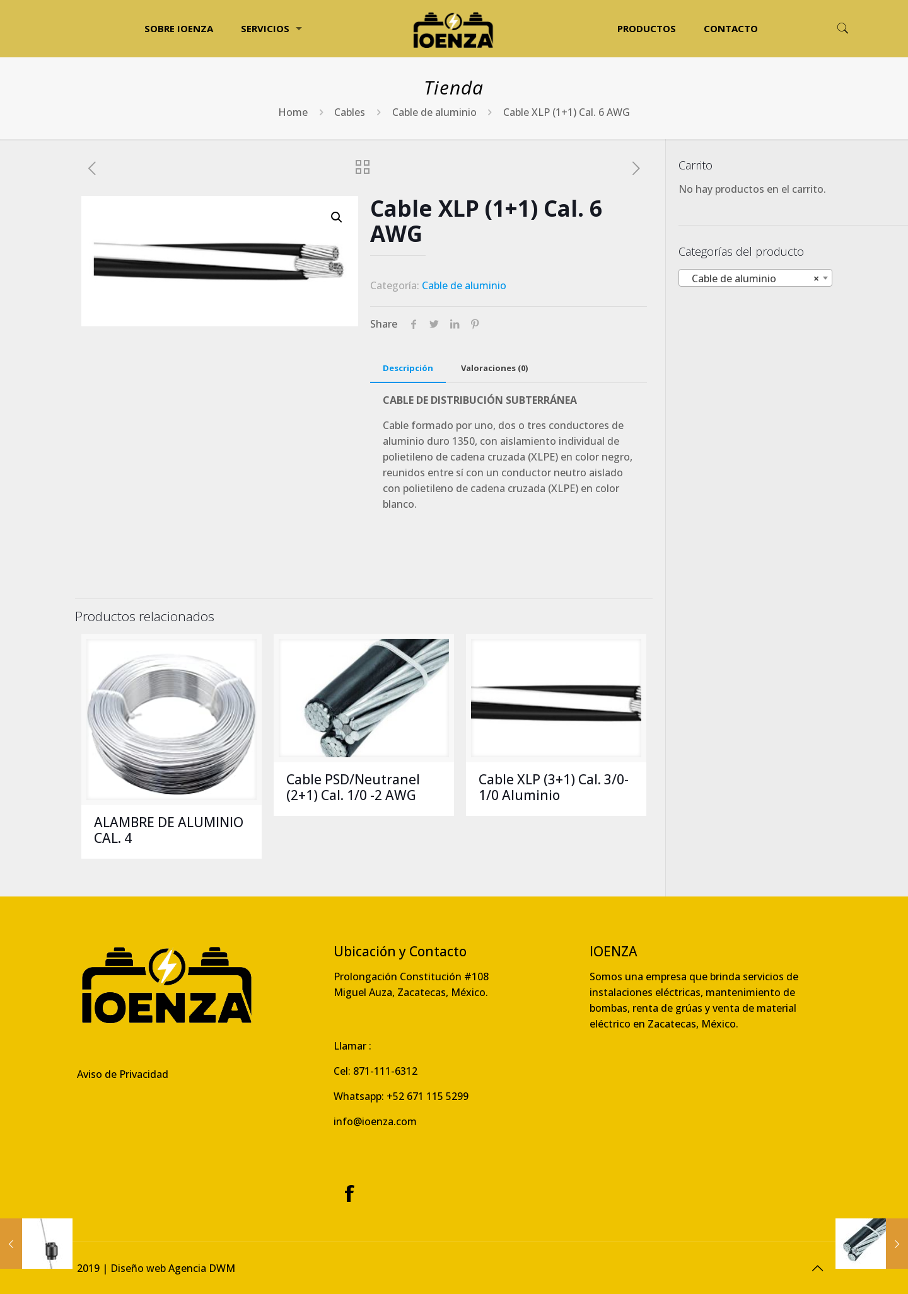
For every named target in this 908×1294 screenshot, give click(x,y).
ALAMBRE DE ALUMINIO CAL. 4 (168, 830)
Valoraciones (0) (494, 368)
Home (293, 112)
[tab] (408, 368)
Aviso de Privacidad (122, 1074)
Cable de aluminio (434, 112)
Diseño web (138, 1268)
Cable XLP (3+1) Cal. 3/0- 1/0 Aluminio (554, 787)
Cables (349, 112)
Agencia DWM (201, 1268)
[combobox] (755, 278)
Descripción (408, 368)
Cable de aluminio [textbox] (751, 278)
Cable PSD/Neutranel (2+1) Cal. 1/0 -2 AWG (353, 787)
